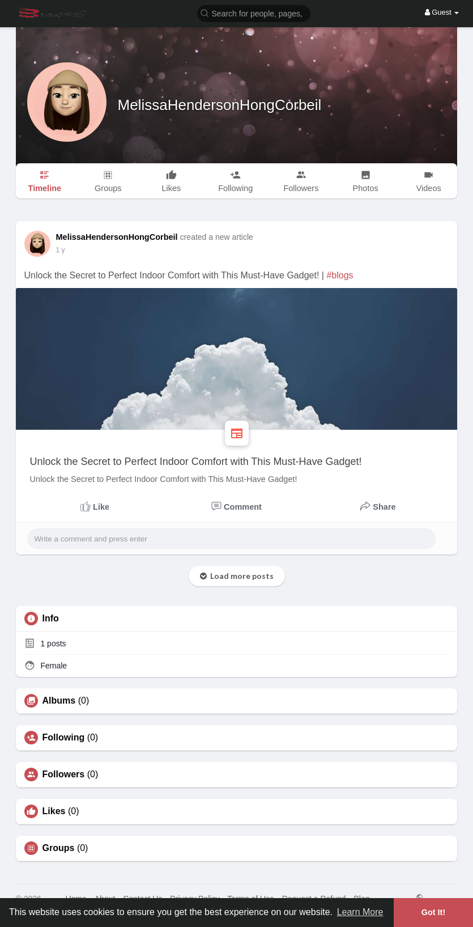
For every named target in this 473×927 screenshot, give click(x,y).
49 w (63, 250)
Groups (58, 848)
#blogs (339, 275)
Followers (63, 774)
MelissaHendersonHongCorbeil (220, 104)
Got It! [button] (433, 912)
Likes (54, 811)
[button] (253, 12)
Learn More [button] (360, 912)
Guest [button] (442, 12)
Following (63, 737)
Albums (59, 700)
